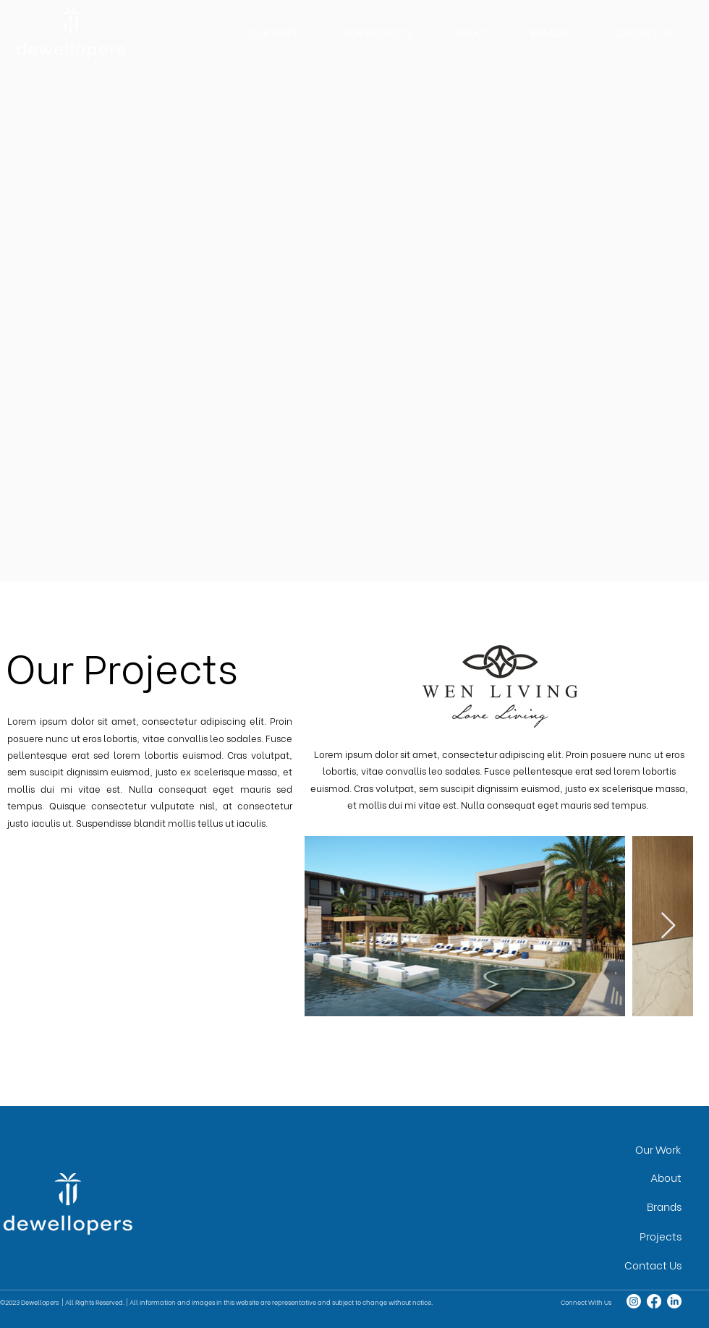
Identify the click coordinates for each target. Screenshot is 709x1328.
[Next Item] (668, 926)
